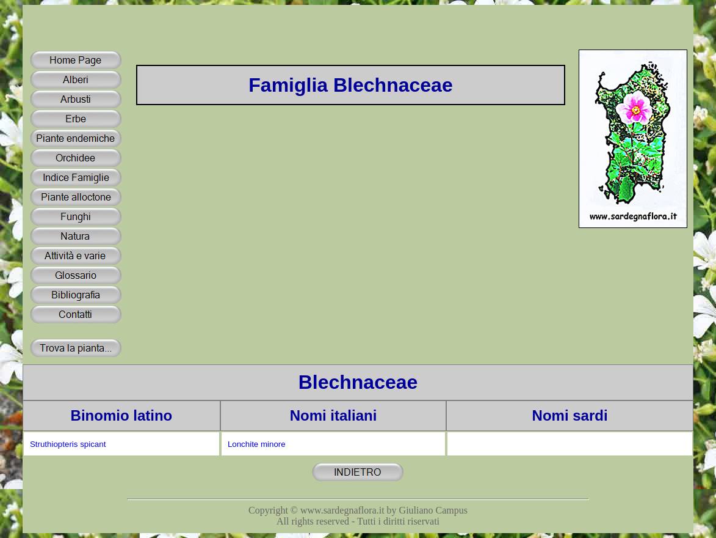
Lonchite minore (257, 444)
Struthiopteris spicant (68, 444)
